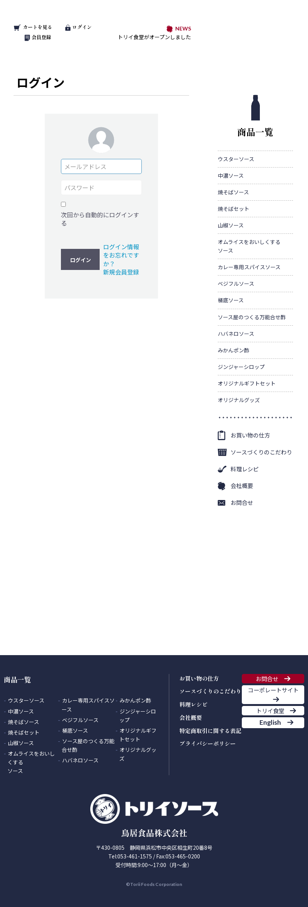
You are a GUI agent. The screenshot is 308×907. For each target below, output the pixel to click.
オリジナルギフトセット (247, 383)
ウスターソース (236, 159)
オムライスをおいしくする (249, 246)
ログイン (78, 26)
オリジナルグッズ (239, 400)
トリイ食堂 (267, 740)
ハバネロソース (236, 333)
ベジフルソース (236, 283)
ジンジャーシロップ (241, 366)
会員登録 (37, 37)
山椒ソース (231, 225)
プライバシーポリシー (207, 743)
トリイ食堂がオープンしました (154, 37)
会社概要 (242, 485)
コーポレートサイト (273, 707)
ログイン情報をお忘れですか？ (121, 255)
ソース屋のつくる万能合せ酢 (252, 317)
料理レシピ (245, 469)
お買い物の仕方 (250, 435)
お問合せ (242, 502)
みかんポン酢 (233, 350)
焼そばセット (233, 208)
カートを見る (33, 26)
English (267, 764)
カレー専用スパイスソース (249, 267)
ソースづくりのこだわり (261, 452)
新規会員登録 (121, 271)
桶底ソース (231, 300)
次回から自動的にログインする (100, 218)
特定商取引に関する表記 (210, 731)
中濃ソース (231, 175)
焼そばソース (233, 192)
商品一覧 (255, 116)
